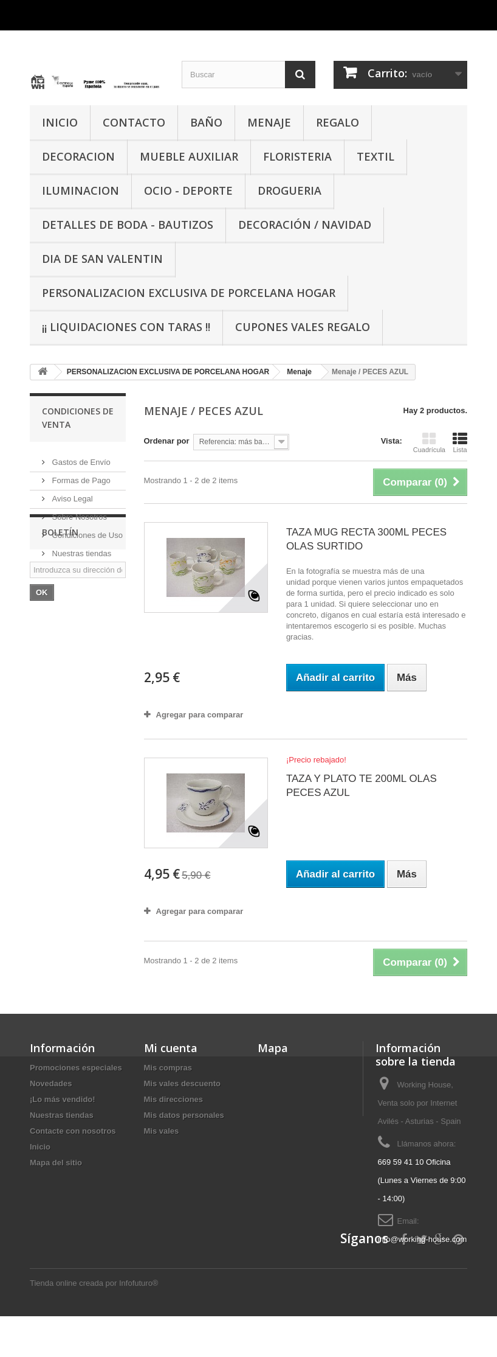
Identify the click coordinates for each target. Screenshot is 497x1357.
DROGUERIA (289, 190)
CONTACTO (134, 122)
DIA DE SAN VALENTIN (102, 258)
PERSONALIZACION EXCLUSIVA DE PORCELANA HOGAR (188, 292)
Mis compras (168, 1067)
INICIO (60, 122)
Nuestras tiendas (80, 548)
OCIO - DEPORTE (188, 190)
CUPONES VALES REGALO (302, 326)
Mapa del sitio (56, 1162)
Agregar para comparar (200, 714)
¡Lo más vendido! (62, 1099)
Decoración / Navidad (304, 224)
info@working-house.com (422, 1239)
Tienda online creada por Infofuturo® (94, 1323)
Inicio (40, 1146)
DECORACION (78, 156)
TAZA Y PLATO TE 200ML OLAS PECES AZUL (361, 785)
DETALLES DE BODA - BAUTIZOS (127, 224)
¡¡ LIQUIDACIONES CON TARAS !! (126, 326)
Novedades (51, 1083)
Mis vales (161, 1130)
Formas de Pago (80, 475)
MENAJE (269, 122)
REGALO (337, 122)
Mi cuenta (170, 1048)
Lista (460, 442)
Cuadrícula (429, 442)
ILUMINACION (80, 190)
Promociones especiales (76, 1067)
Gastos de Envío (80, 457)
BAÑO (206, 122)
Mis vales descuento (182, 1083)
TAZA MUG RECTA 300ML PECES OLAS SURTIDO (366, 539)
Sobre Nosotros (78, 512)
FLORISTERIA (297, 156)
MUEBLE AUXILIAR (189, 156)
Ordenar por (167, 440)
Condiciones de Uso (86, 530)
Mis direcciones (174, 1099)
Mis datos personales (184, 1115)
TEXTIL (375, 156)
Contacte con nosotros (73, 1130)
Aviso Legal (71, 493)
